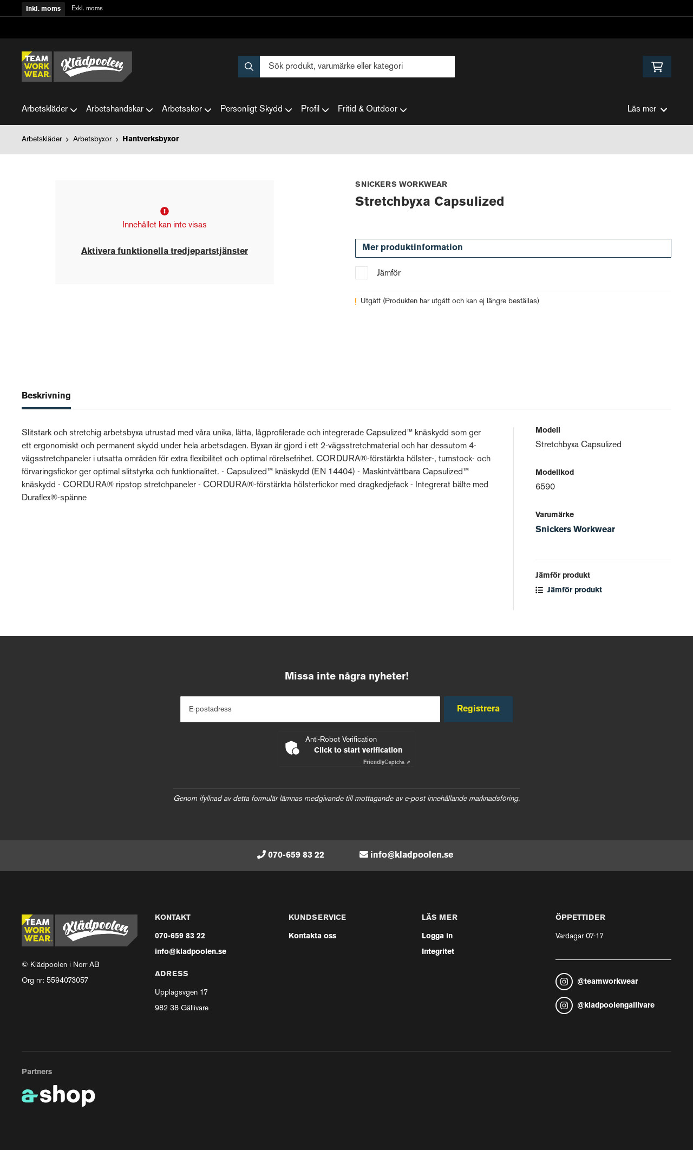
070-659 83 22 (296, 855)
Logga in (437, 936)
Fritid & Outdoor (372, 110)
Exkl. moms (87, 9)
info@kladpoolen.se (411, 855)
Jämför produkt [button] (568, 590)
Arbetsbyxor (92, 139)
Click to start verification (358, 750)
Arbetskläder (49, 110)
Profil (315, 110)
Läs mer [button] (647, 110)
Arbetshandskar (119, 110)
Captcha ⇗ (386, 762)
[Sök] (346, 66)
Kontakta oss (312, 936)
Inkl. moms (43, 9)
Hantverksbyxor (150, 139)
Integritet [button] (438, 952)
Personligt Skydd (256, 110)
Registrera (481, 709)
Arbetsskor (187, 110)
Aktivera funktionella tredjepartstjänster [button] (164, 252)
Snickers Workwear (575, 530)
